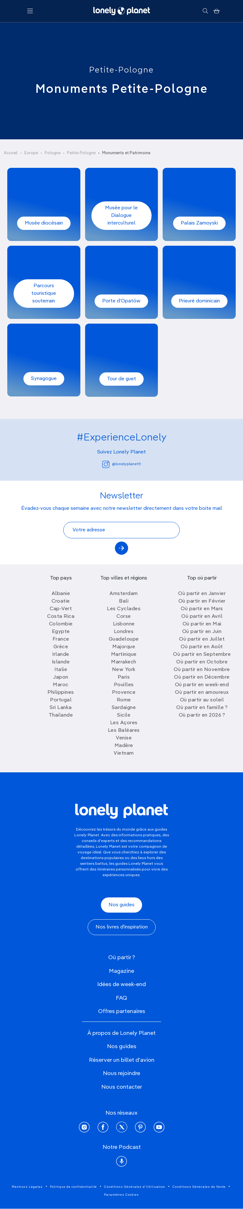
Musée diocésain (44, 223)
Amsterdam (123, 593)
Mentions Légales (27, 1186)
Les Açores (124, 722)
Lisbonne (124, 624)
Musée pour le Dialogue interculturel (121, 216)
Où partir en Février (202, 601)
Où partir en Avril (201, 616)
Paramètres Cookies (121, 1194)
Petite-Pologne (121, 70)
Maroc (61, 684)
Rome (124, 700)
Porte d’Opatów (121, 301)
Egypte (61, 631)
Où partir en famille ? (201, 707)
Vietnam (124, 753)
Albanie (61, 593)
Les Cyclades (123, 608)
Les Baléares (124, 730)
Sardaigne (124, 707)
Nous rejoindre (121, 1073)
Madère (124, 745)
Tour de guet (121, 379)
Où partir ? (121, 957)
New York (124, 669)
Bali (123, 601)
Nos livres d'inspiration (122, 927)
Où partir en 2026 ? (202, 715)
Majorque (123, 646)
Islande (61, 662)
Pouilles (124, 684)
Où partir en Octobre (201, 662)
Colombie (61, 624)
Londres (124, 631)
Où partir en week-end (202, 684)
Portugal (61, 700)
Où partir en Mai (202, 624)
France (61, 639)
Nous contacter (121, 1087)
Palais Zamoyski (199, 223)
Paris (124, 677)
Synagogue (44, 378)
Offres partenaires (121, 1011)
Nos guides (121, 905)
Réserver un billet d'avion (121, 1060)
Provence (123, 692)
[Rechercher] (205, 11)
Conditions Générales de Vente (199, 1186)
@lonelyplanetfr (121, 464)
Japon (60, 677)
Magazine (121, 971)
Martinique (124, 654)
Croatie (61, 601)
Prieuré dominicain (199, 301)
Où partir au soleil (202, 700)
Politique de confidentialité (73, 1186)
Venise (124, 738)
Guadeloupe (124, 639)
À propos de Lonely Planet (121, 1033)
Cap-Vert (61, 608)
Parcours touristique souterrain (43, 293)
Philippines (60, 692)
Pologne (52, 153)
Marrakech (123, 662)
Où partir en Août (202, 646)
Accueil (11, 153)
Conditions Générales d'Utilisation (134, 1186)
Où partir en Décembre (202, 677)
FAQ (121, 998)
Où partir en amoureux (202, 692)
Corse (123, 616)
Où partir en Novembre (202, 669)
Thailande (61, 715)
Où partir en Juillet (202, 639)
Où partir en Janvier (202, 593)
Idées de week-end (121, 984)
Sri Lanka (61, 707)
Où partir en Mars (202, 608)
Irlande (60, 654)
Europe (31, 153)
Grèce (60, 646)
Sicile (123, 715)
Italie (60, 669)
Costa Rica (60, 616)
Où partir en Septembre (202, 654)
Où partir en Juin (202, 631)
